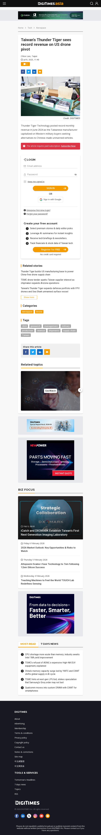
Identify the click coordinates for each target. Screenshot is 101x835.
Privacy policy (21, 737)
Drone (39, 311)
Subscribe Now (68, 146)
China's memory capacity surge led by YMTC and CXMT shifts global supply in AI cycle (52, 672)
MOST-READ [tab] (28, 643)
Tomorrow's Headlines (25, 779)
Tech (30, 28)
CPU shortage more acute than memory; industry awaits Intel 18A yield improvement (52, 656)
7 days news (20, 784)
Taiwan (25, 335)
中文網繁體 (19, 761)
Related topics (32, 364)
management (51, 326)
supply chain (69, 330)
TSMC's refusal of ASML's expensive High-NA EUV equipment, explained (50, 664)
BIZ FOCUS (26, 489)
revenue (41, 330)
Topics (18, 789)
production (27, 330)
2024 (24, 326)
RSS (16, 794)
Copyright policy (22, 742)
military (66, 326)
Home (20, 28)
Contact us (19, 747)
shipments (54, 330)
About (17, 719)
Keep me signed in (36, 181)
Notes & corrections (24, 752)
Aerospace (41, 28)
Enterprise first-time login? (38, 210)
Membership (20, 728)
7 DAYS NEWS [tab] (49, 643)
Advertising (20, 723)
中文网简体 (19, 766)
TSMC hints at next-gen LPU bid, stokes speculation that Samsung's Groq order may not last (51, 681)
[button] (50, 199)
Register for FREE (53, 249)
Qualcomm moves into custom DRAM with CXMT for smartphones (51, 689)
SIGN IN (56, 188)
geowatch (35, 326)
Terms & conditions (24, 733)
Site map (19, 756)
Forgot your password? (37, 213)
